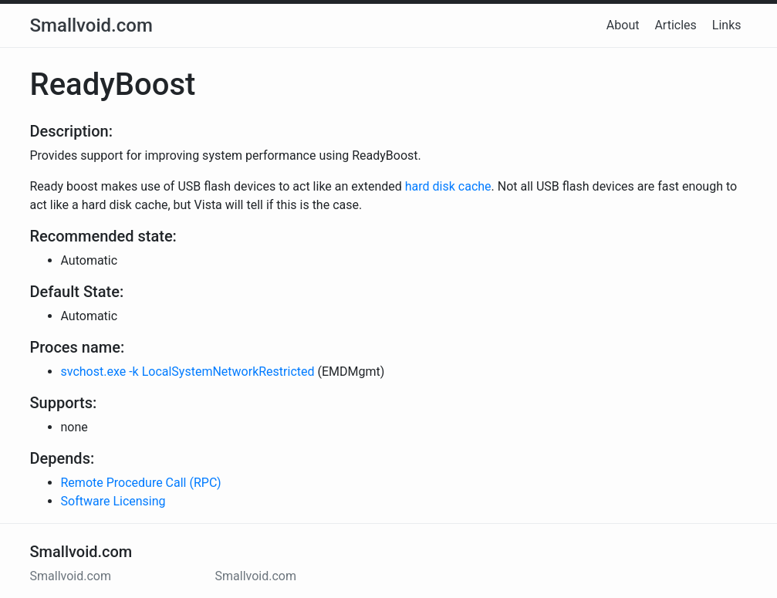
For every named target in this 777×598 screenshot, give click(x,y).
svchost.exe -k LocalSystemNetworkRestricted (188, 371)
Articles (675, 25)
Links (727, 25)
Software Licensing (113, 501)
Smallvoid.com (91, 25)
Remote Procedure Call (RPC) (141, 482)
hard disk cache (448, 186)
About (623, 25)
